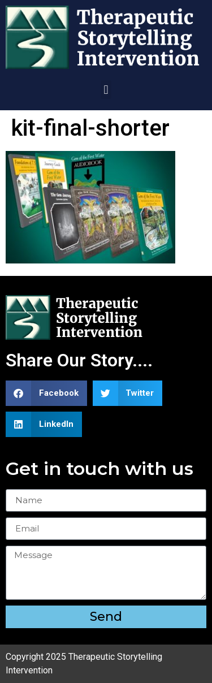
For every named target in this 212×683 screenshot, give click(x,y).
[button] (106, 89)
